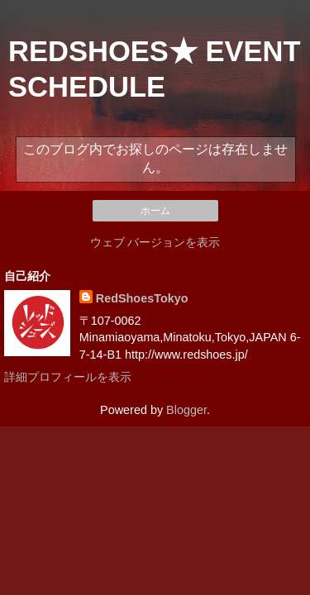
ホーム (155, 211)
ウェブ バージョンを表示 (155, 242)
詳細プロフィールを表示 (67, 376)
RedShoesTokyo (142, 298)
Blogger (186, 409)
